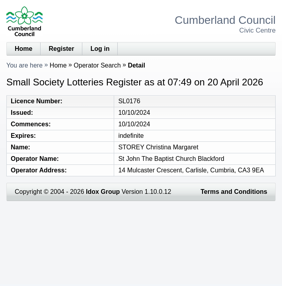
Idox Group (103, 191)
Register (61, 48)
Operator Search (97, 65)
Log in (99, 48)
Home (23, 48)
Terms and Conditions (233, 191)
